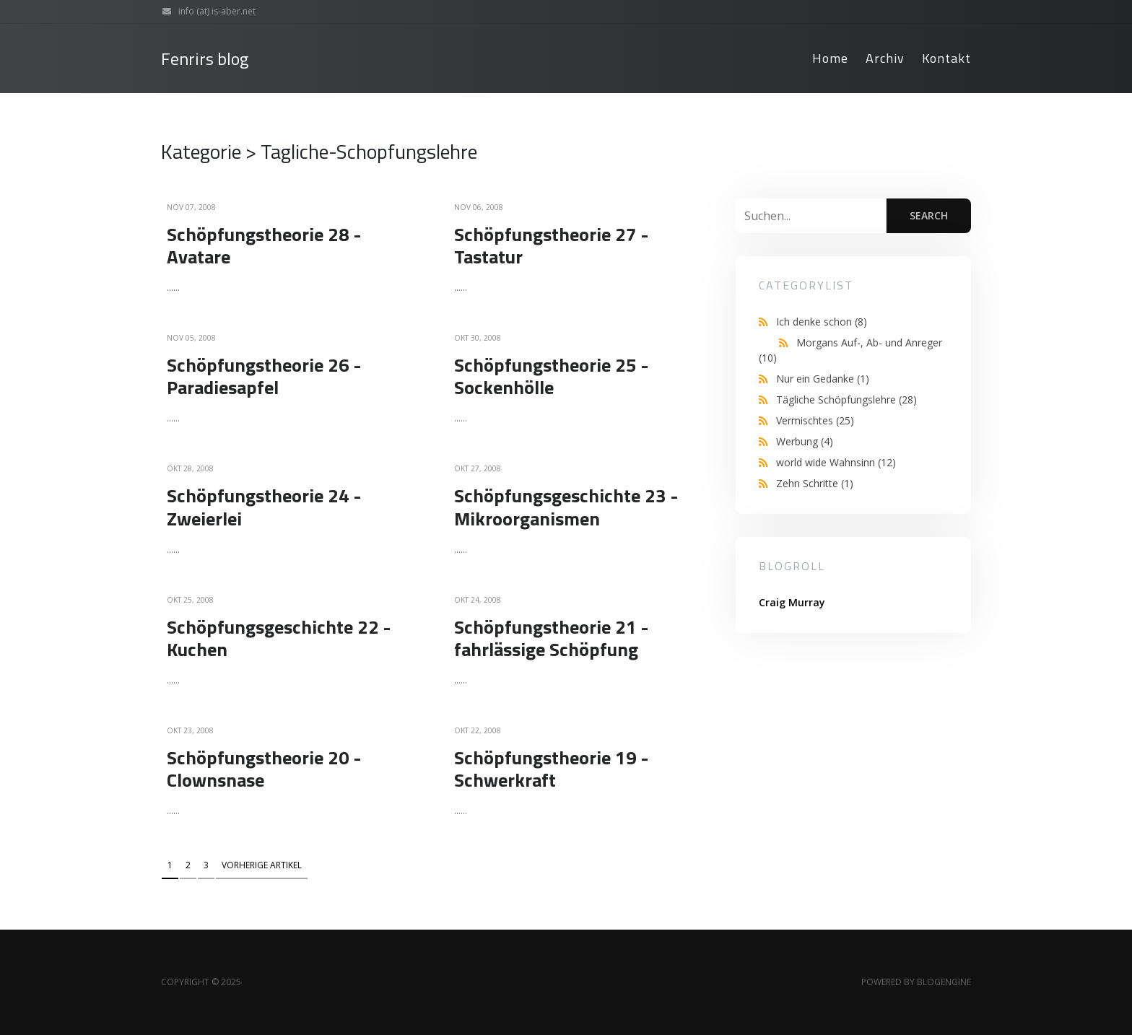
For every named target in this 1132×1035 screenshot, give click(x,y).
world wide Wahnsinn (836, 462)
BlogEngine (944, 982)
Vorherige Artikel (262, 865)
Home (830, 58)
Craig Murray (792, 602)
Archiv (885, 58)
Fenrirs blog (204, 58)
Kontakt (946, 58)
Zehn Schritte (814, 483)
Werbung (804, 441)
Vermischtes (815, 420)
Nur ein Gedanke (822, 378)
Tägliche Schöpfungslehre (846, 399)
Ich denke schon (821, 321)
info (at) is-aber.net (205, 11)
